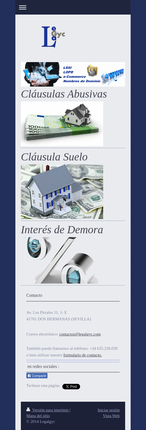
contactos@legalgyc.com (80, 334)
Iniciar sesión (109, 410)
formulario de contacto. (82, 355)
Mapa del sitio (38, 416)
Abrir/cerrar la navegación (73, 7)
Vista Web (111, 416)
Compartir (36, 376)
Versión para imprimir (48, 410)
